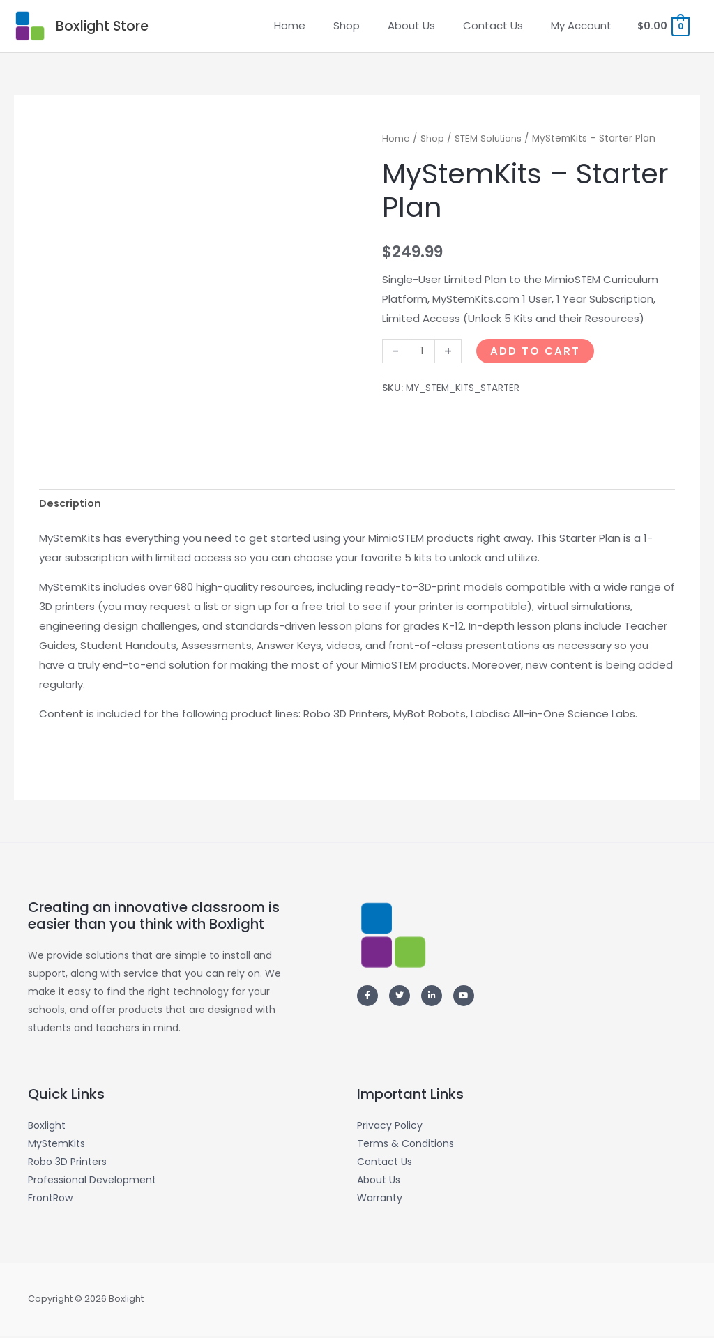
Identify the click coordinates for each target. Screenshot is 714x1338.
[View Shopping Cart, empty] (662, 27)
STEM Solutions (490, 142)
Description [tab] (71, 508)
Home (396, 142)
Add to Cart (537, 354)
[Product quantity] (422, 354)
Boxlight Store (106, 28)
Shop (432, 142)
